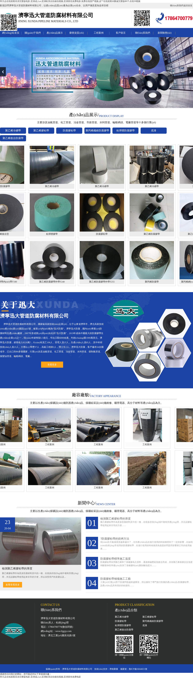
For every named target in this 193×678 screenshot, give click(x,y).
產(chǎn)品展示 (55, 33)
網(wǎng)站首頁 (10, 33)
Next (190, 71)
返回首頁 (188, 5)
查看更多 (52, 364)
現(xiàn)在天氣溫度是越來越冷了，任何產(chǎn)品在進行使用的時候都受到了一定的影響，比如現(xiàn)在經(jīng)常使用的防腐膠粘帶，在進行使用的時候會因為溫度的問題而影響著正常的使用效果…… (146, 545)
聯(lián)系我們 (176, 5)
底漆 (144, 625)
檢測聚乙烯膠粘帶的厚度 (115, 518)
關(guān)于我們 (33, 33)
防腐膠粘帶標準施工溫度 (115, 558)
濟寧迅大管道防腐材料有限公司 (77, 669)
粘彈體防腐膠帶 (123, 625)
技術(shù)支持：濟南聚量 (106, 669)
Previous (3, 71)
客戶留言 (121, 33)
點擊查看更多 (13, 584)
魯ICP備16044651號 (138, 669)
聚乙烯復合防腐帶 (124, 629)
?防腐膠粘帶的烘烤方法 (114, 538)
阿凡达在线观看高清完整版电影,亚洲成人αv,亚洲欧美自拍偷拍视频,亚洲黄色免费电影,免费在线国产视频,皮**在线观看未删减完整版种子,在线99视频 (70, 1)
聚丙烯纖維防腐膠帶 (152, 621)
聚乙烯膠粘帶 (149, 617)
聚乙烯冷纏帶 (122, 617)
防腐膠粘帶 (120, 621)
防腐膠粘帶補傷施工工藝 (115, 578)
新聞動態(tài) (165, 33)
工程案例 (99, 33)
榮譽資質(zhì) (76, 33)
